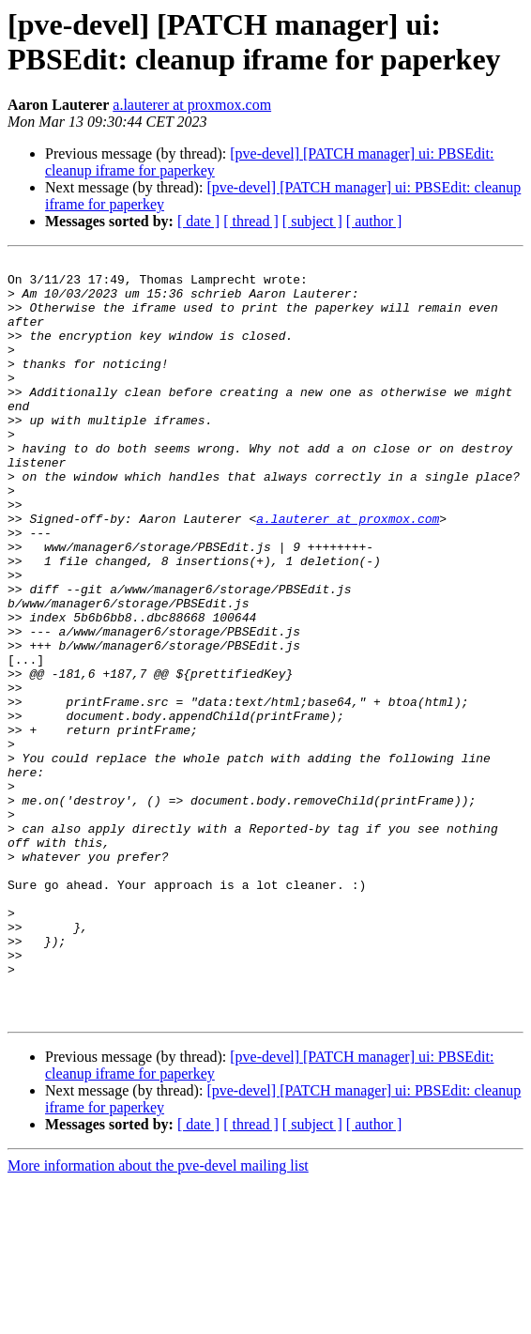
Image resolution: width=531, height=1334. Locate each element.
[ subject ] (312, 221)
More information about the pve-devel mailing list (158, 1318)
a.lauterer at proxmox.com (192, 105)
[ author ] (374, 221)
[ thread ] (251, 221)
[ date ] (198, 221)
